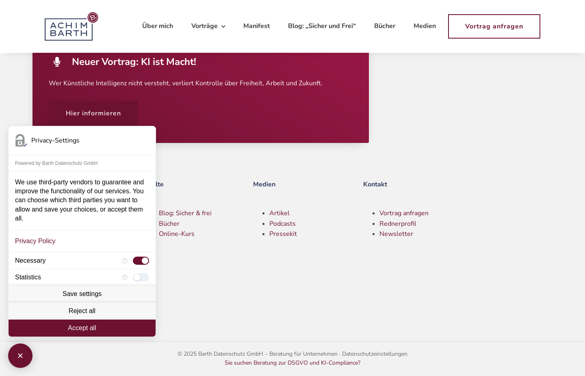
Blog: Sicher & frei (185, 213)
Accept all (82, 327)
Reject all (82, 310)
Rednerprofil (397, 223)
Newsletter (396, 233)
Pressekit (283, 233)
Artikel (279, 213)
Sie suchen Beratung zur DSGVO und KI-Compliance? (292, 363)
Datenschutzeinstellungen (374, 354)
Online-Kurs (177, 233)
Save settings (82, 293)
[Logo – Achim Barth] (73, 15)
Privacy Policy (35, 241)
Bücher (169, 223)
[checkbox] (141, 261)
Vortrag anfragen (404, 213)
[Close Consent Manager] (20, 356)
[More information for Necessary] (125, 261)
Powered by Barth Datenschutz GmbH (56, 163)
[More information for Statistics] (125, 277)
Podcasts (282, 223)
